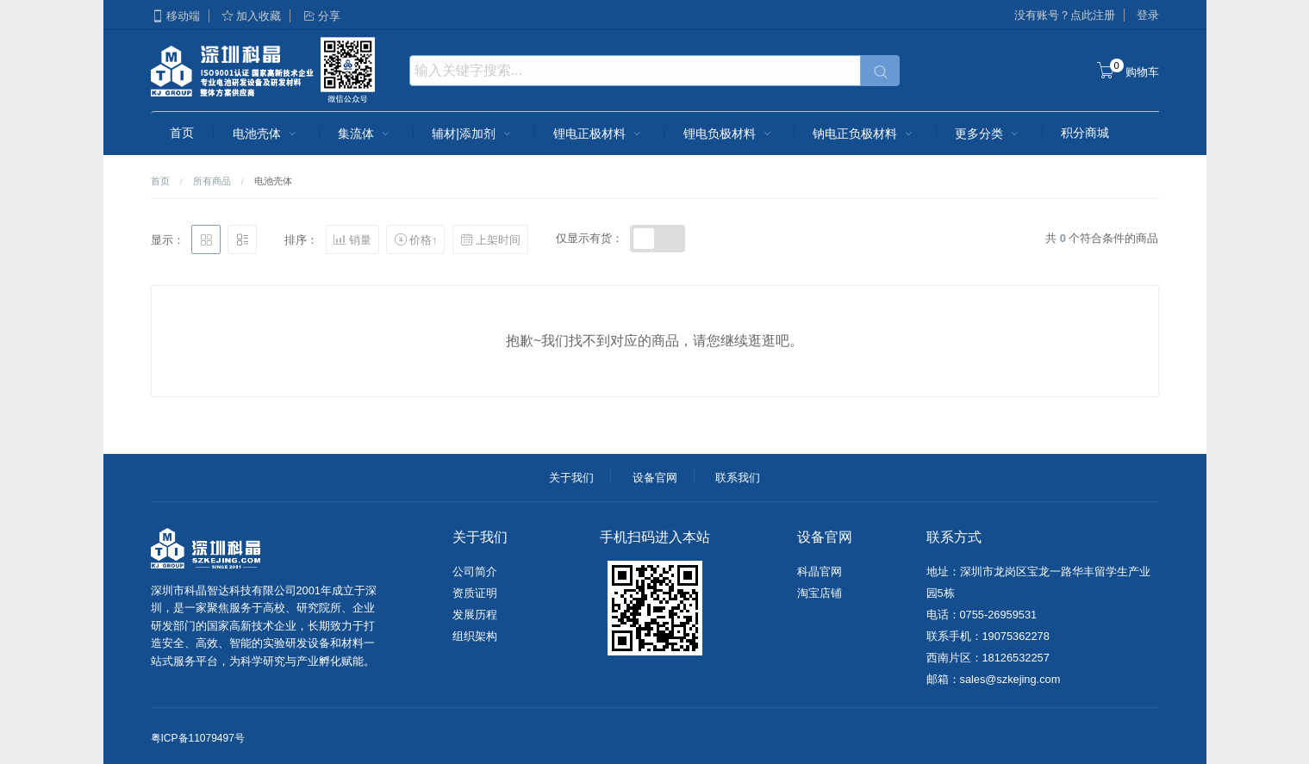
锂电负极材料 (729, 133)
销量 (352, 239)
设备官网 (655, 477)
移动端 (175, 15)
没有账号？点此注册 (1064, 15)
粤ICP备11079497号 (198, 738)
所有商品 (212, 181)
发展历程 (474, 614)
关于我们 (571, 477)
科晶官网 (819, 571)
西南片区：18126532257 (988, 657)
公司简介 (474, 571)
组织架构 (474, 636)
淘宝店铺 (819, 593)
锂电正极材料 (599, 133)
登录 (1148, 15)
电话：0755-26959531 (982, 614)
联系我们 (737, 477)
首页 (182, 133)
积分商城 (1085, 133)
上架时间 (490, 239)
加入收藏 (251, 15)
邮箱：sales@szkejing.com (993, 679)
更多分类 (988, 133)
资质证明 (474, 593)
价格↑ (415, 239)
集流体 (365, 133)
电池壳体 (266, 133)
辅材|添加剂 (473, 133)
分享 (321, 15)
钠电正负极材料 (864, 133)
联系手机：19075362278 (988, 636)
